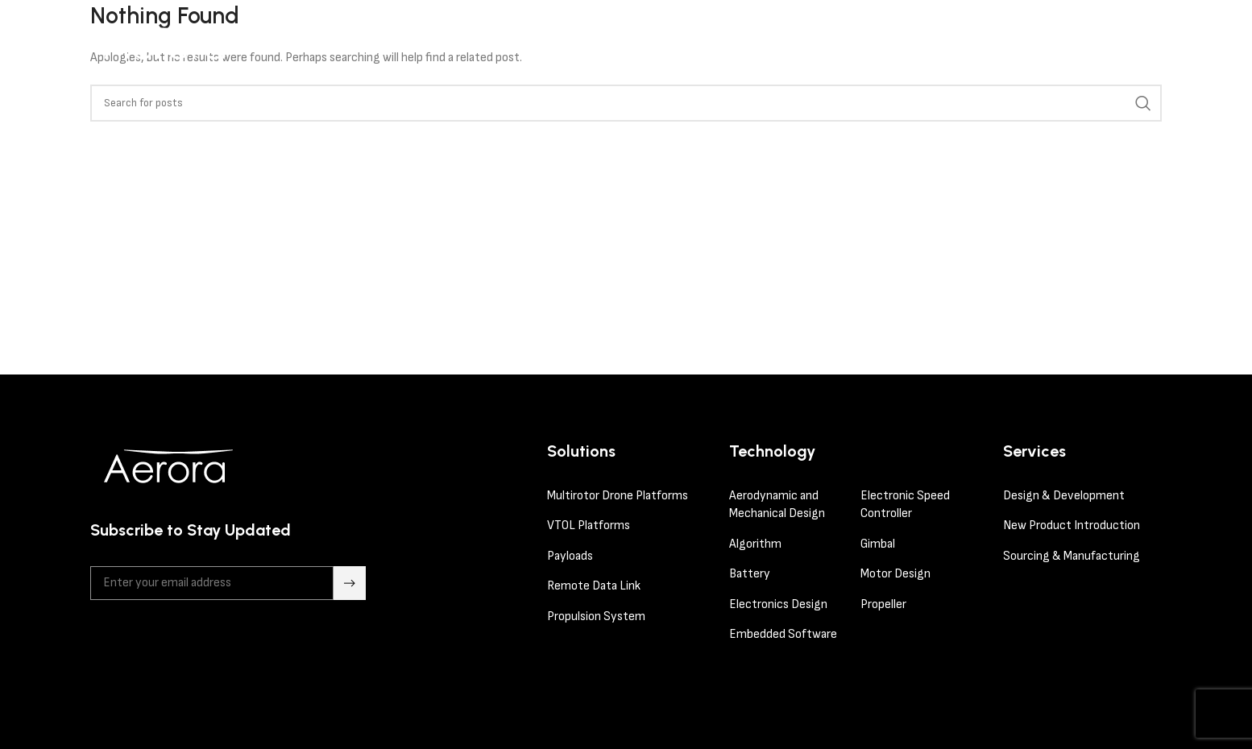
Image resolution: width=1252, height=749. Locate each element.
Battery (749, 573)
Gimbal (877, 544)
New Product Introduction (1071, 525)
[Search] (626, 103)
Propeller (883, 604)
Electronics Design (779, 604)
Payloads (570, 556)
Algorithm (755, 544)
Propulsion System (596, 616)
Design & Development (1064, 495)
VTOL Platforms (588, 525)
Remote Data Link (594, 586)
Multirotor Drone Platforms (617, 495)
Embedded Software (783, 634)
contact (1101, 42)
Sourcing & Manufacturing (1071, 556)
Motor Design (895, 573)
